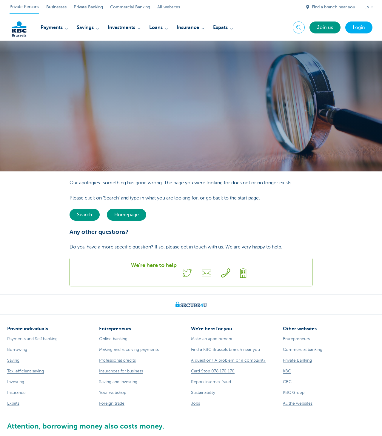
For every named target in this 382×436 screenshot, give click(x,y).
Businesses (56, 7)
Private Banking (88, 7)
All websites (168, 7)
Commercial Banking (130, 7)
